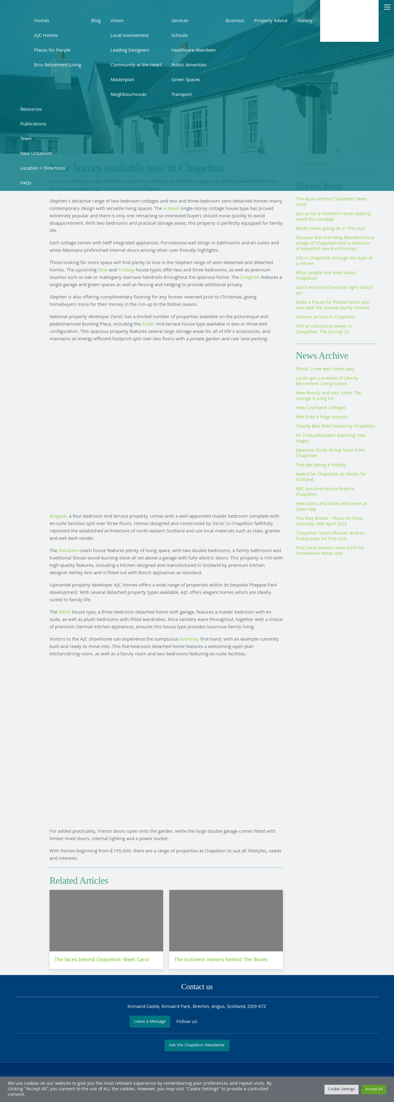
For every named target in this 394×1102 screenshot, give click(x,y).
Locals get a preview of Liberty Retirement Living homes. (327, 381)
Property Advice (270, 21)
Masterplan (122, 80)
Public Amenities (189, 65)
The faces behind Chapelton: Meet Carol (331, 202)
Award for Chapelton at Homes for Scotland (331, 477)
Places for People (52, 51)
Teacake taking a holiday (321, 465)
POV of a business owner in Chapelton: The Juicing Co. (324, 329)
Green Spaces (185, 80)
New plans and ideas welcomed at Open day (331, 506)
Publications (33, 124)
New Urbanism (36, 154)
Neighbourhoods (128, 95)
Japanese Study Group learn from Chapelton (330, 453)
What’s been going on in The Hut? (331, 229)
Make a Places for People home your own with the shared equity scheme (333, 305)
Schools (179, 36)
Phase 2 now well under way (325, 369)
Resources (31, 110)
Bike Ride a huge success (322, 417)
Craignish (250, 278)
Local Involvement (130, 36)
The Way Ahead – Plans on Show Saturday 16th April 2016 (329, 521)
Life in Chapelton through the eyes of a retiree (334, 261)
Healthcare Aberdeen (193, 51)
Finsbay (126, 271)
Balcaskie (68, 551)
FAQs (25, 184)
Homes (41, 21)
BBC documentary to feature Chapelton (325, 492)
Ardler (148, 325)
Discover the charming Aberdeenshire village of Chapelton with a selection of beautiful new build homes (335, 244)
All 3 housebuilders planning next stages (331, 438)
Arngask (58, 517)
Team (26, 139)
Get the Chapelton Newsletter (197, 1045)
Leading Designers (130, 51)
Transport (181, 95)
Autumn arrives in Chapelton (326, 317)
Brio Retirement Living (57, 65)
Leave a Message (150, 1021)
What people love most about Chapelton (326, 276)
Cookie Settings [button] (341, 1089)
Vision (117, 21)
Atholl (64, 613)
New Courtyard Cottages (321, 408)
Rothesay (189, 640)
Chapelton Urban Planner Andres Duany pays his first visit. (330, 536)
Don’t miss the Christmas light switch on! (334, 290)
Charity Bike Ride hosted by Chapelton (335, 426)
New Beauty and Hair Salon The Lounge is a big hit (328, 396)
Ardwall (171, 209)
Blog (96, 21)
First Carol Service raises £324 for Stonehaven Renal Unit (330, 551)
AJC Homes (46, 36)
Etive (103, 271)
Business (235, 21)
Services (179, 21)
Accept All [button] (374, 1089)
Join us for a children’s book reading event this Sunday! (333, 217)
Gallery (304, 21)
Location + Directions (42, 169)
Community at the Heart (136, 65)
